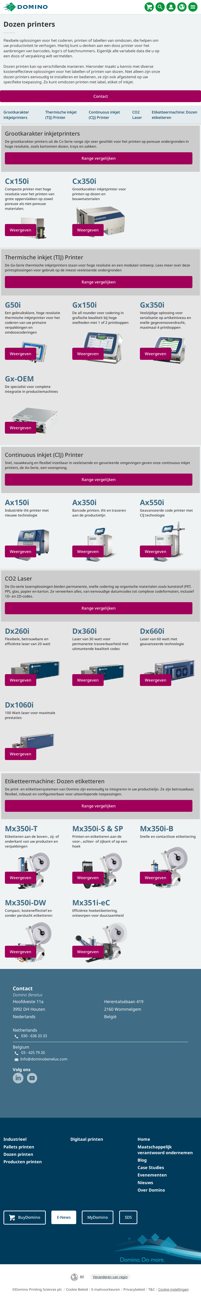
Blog (142, 1160)
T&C (151, 1289)
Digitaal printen (86, 1140)
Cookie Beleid (77, 1289)
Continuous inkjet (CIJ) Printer (104, 115)
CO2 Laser (137, 115)
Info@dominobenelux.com (43, 1059)
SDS (129, 1217)
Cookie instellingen (173, 1289)
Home (144, 1140)
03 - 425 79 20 (33, 1053)
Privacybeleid (134, 1289)
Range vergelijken (98, 158)
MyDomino (98, 1217)
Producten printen (22, 1162)
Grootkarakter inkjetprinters (16, 115)
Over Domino (151, 1190)
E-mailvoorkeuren (105, 1289)
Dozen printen (18, 1154)
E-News (64, 1217)
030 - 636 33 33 (34, 1036)
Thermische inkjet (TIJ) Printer (61, 115)
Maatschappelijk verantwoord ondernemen (165, 1150)
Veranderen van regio (110, 1277)
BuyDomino (24, 1218)
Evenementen (152, 1175)
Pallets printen (18, 1147)
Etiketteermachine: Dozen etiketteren (174, 115)
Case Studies (151, 1168)
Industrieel (14, 1140)
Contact (100, 96)
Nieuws (145, 1183)
